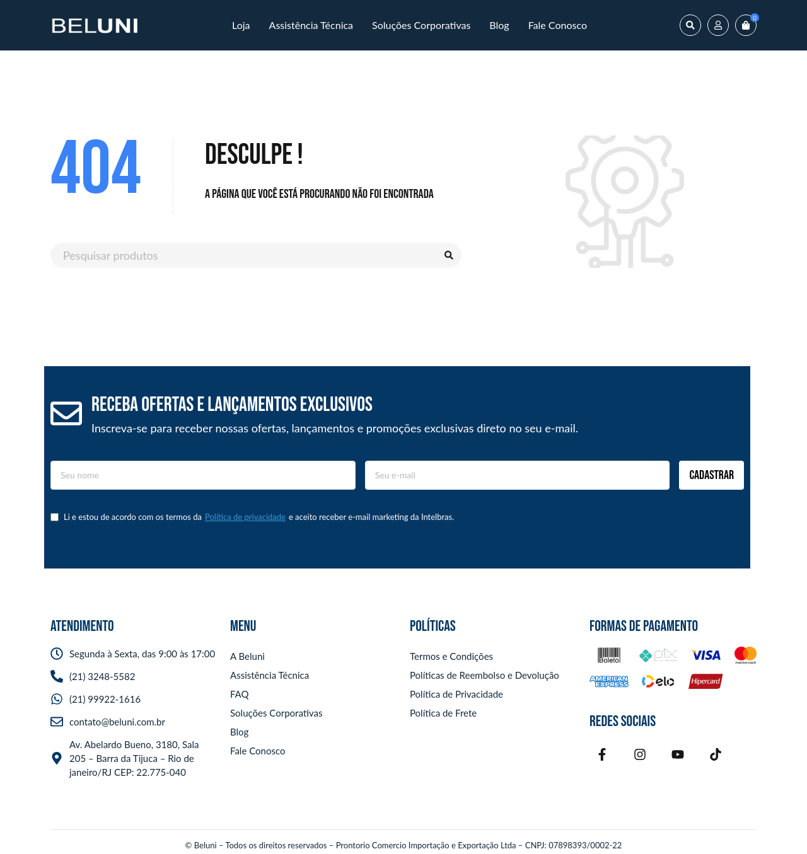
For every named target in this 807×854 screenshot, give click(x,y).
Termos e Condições (451, 656)
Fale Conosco (257, 750)
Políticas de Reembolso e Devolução (484, 675)
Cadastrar (711, 475)
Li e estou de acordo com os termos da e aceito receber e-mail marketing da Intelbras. (252, 517)
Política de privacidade (245, 517)
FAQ (239, 694)
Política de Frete (443, 712)
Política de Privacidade (456, 694)
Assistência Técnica (269, 675)
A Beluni (247, 656)
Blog (239, 731)
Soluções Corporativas (276, 712)
